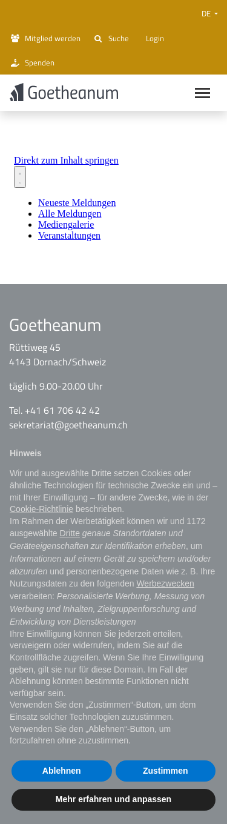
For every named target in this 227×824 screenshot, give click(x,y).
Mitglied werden (45, 38)
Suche (111, 38)
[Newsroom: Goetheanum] (113, 199)
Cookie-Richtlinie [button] (41, 509)
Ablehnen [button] (61, 771)
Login (152, 38)
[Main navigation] (202, 94)
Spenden (31, 62)
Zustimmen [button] (165, 771)
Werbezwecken (165, 583)
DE (207, 13)
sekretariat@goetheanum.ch (68, 428)
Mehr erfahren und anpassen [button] (113, 799)
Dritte (70, 533)
